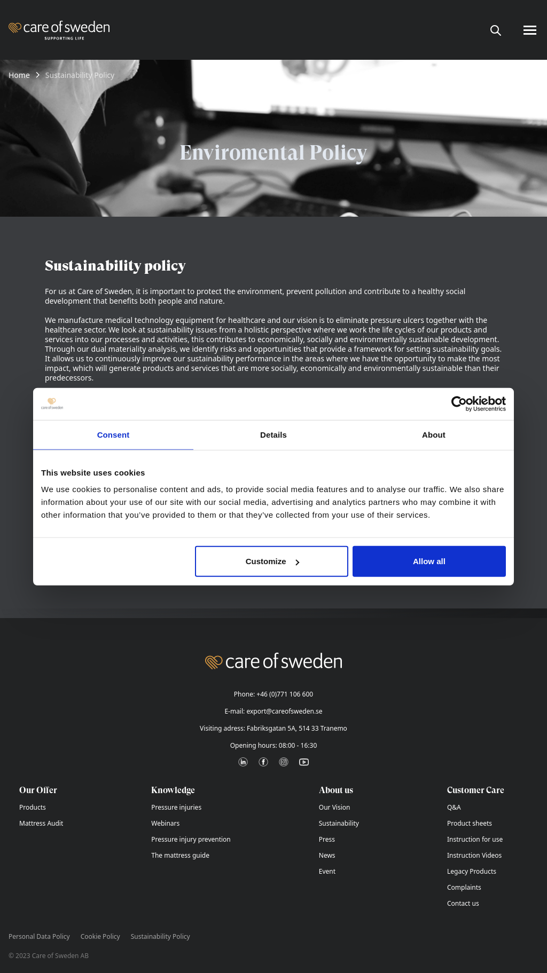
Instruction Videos (474, 855)
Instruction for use (475, 839)
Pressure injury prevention (191, 839)
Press (327, 839)
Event (327, 871)
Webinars (165, 823)
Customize (272, 561)
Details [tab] (273, 434)
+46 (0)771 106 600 (284, 694)
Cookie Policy (100, 936)
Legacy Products (471, 871)
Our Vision (334, 807)
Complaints (464, 887)
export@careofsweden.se (284, 711)
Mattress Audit (41, 823)
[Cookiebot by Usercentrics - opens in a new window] (459, 403)
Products (32, 807)
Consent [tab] (113, 434)
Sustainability (339, 823)
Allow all (429, 561)
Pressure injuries (176, 807)
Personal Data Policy (39, 936)
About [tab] (434, 434)
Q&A (454, 807)
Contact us (463, 903)
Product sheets (469, 823)
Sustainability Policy (160, 936)
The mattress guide (180, 855)
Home (19, 75)
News (327, 855)
